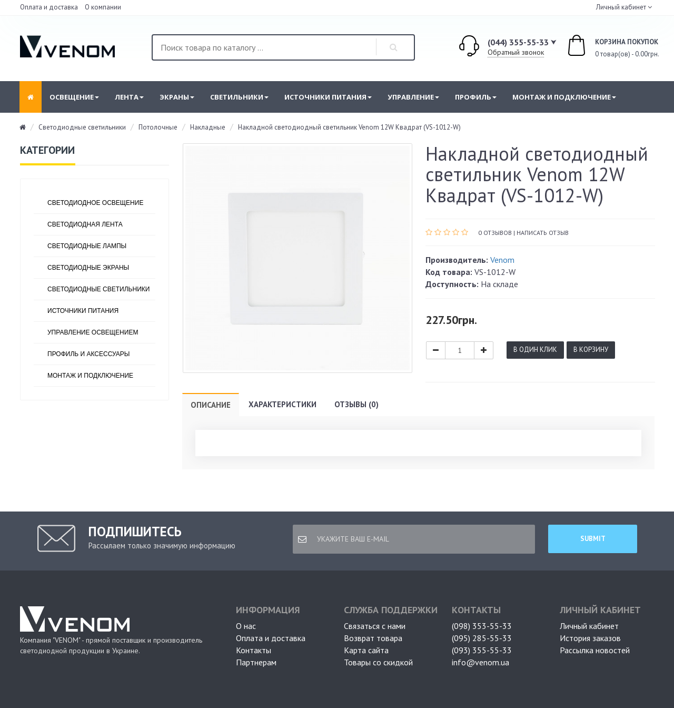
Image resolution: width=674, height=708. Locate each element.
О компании (103, 7)
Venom (502, 259)
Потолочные (157, 127)
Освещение (74, 97)
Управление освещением (92, 332)
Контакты (253, 650)
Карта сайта (366, 650)
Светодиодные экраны (88, 267)
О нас (246, 626)
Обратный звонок (516, 52)
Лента (129, 97)
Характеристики (282, 404)
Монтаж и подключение (564, 97)
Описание (211, 405)
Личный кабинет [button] (620, 7)
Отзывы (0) (356, 404)
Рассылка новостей (595, 650)
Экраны (177, 97)
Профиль (476, 97)
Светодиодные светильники (82, 127)
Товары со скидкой (378, 662)
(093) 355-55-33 (482, 650)
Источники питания (328, 97)
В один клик (535, 349)
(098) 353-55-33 (482, 626)
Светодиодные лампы (86, 246)
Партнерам (256, 662)
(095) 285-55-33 (482, 638)
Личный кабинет (589, 626)
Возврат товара (373, 638)
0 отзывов (495, 233)
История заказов (590, 638)
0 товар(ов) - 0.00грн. (601, 47)
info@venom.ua (480, 662)
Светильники (239, 97)
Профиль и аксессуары (88, 354)
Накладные (207, 127)
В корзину (590, 349)
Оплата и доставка (49, 7)
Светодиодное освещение (95, 202)
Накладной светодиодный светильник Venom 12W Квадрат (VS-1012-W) (349, 127)
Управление (413, 97)
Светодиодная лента (85, 224)
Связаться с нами (374, 626)
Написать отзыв (543, 233)
